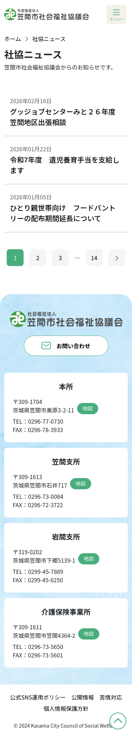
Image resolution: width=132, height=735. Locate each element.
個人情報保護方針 (65, 708)
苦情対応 (111, 697)
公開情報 (82, 697)
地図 (88, 408)
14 (94, 257)
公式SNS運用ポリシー (38, 697)
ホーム (12, 38)
